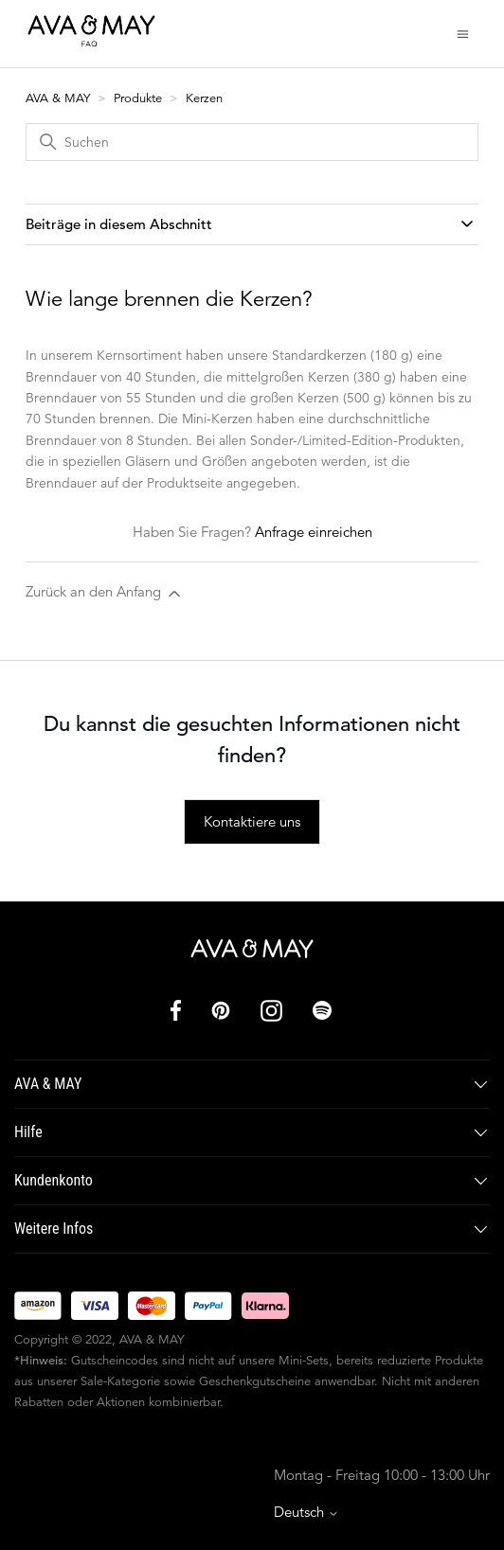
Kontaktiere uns (252, 821)
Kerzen (204, 98)
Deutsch (306, 1512)
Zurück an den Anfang (105, 592)
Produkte (138, 98)
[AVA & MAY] (252, 948)
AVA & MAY (60, 98)
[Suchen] (252, 142)
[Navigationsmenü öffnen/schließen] (463, 33)
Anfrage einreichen (313, 532)
